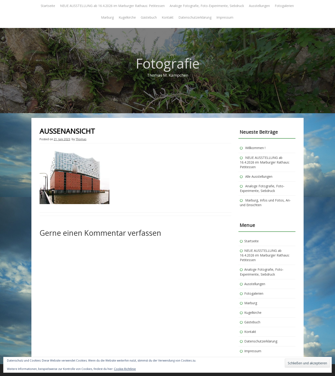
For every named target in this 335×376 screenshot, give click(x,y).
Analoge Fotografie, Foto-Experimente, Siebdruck (207, 5)
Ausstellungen (259, 5)
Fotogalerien (284, 5)
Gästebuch (149, 17)
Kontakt (168, 17)
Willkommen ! (255, 148)
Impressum (224, 17)
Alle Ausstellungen (258, 176)
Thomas (81, 139)
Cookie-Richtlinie (125, 369)
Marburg (107, 17)
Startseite (48, 5)
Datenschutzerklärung (194, 17)
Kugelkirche (127, 17)
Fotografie (168, 63)
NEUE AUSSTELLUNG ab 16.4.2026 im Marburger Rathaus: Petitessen (112, 5)
